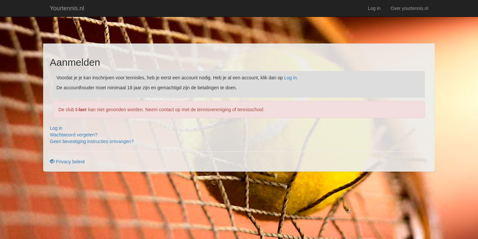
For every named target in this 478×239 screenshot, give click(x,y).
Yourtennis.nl (67, 8)
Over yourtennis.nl (409, 8)
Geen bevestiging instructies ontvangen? (92, 141)
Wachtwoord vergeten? (73, 134)
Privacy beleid (67, 161)
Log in (374, 8)
